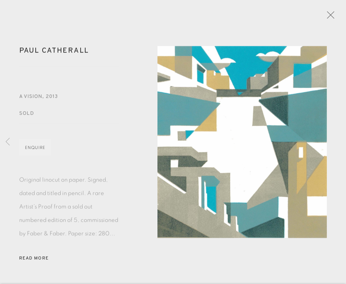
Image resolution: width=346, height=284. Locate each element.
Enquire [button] (35, 150)
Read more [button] (34, 261)
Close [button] (329, 17)
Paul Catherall (54, 53)
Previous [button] (7, 142)
